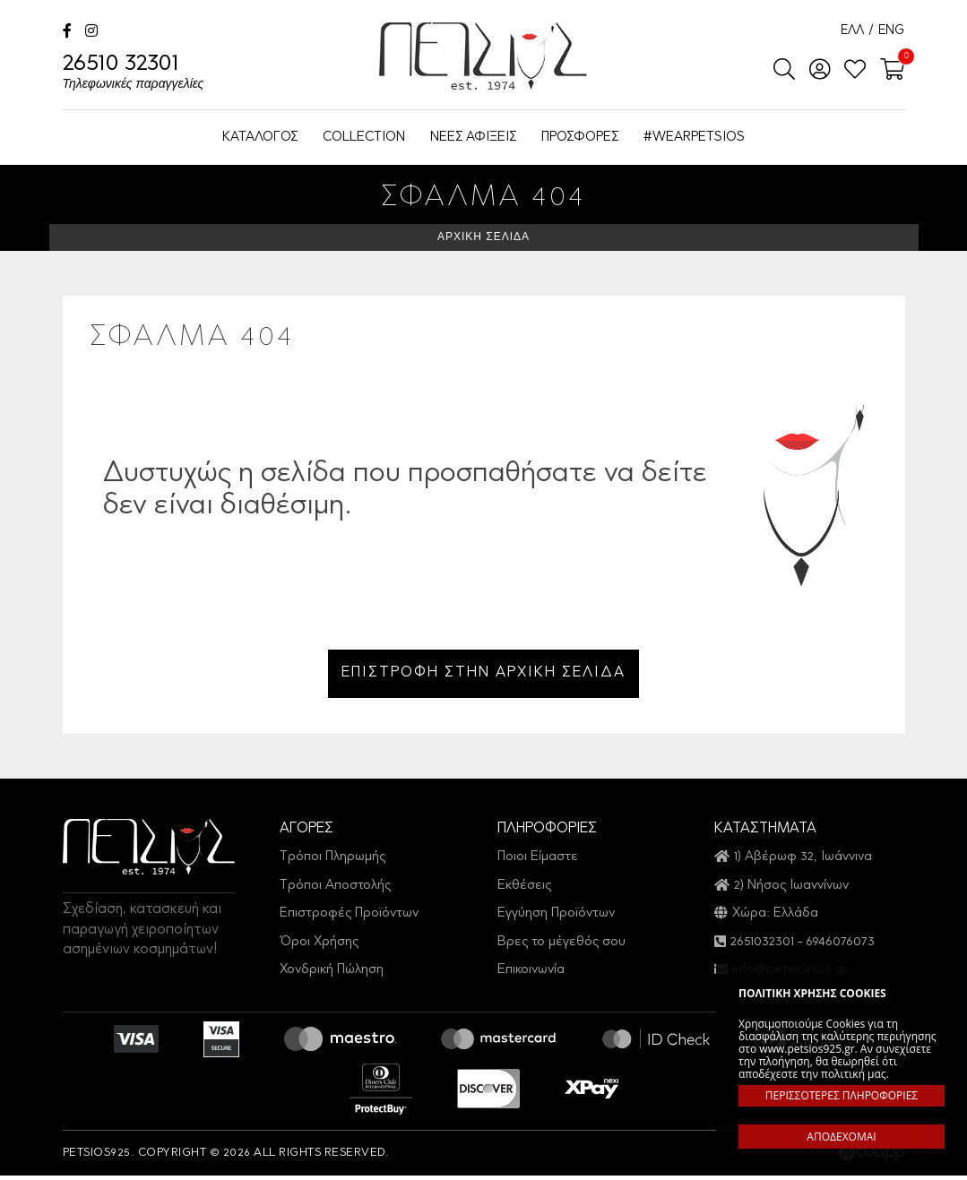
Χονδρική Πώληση (332, 974)
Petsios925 (483, 56)
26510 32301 (133, 73)
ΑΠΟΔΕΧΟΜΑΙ (841, 1136)
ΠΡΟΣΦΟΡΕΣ (579, 137)
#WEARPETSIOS (694, 137)
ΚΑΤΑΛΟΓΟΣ (260, 137)
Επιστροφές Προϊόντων (349, 918)
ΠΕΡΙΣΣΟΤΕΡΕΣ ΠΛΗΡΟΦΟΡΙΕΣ (841, 1095)
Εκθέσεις (524, 890)
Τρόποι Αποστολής (335, 890)
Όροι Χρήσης (319, 946)
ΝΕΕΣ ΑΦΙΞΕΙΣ (473, 137)
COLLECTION (364, 137)
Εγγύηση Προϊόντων (556, 918)
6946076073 (840, 946)
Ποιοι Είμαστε (537, 861)
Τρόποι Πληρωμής (332, 861)
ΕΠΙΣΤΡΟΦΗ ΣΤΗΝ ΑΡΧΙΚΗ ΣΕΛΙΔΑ (483, 676)
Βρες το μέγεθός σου (561, 946)
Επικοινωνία (531, 974)
